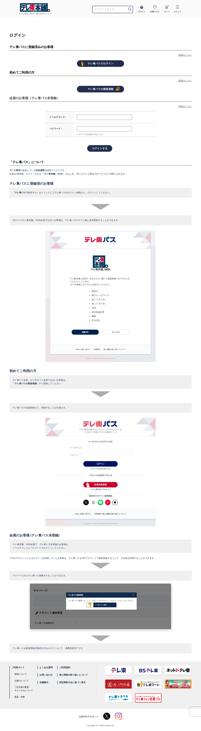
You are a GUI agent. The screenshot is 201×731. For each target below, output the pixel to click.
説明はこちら (185, 55)
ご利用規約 (64, 667)
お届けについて (21, 681)
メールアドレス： (58, 117)
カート (167, 9)
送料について (20, 674)
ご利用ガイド (17, 667)
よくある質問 (46, 667)
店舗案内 (43, 682)
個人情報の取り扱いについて (73, 675)
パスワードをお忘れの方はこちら (90, 134)
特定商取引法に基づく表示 (72, 682)
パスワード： (56, 129)
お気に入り (155, 9)
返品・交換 (19, 697)
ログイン (141, 9)
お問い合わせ (46, 675)
